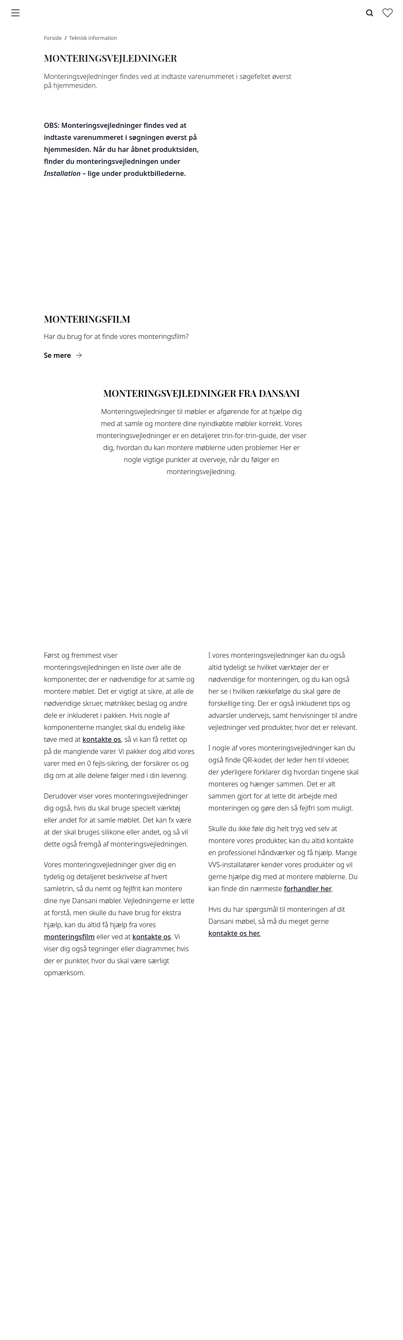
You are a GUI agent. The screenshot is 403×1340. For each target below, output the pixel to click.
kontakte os (102, 739)
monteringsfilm (69, 936)
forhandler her (308, 888)
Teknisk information (93, 38)
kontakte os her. (235, 933)
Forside (53, 38)
